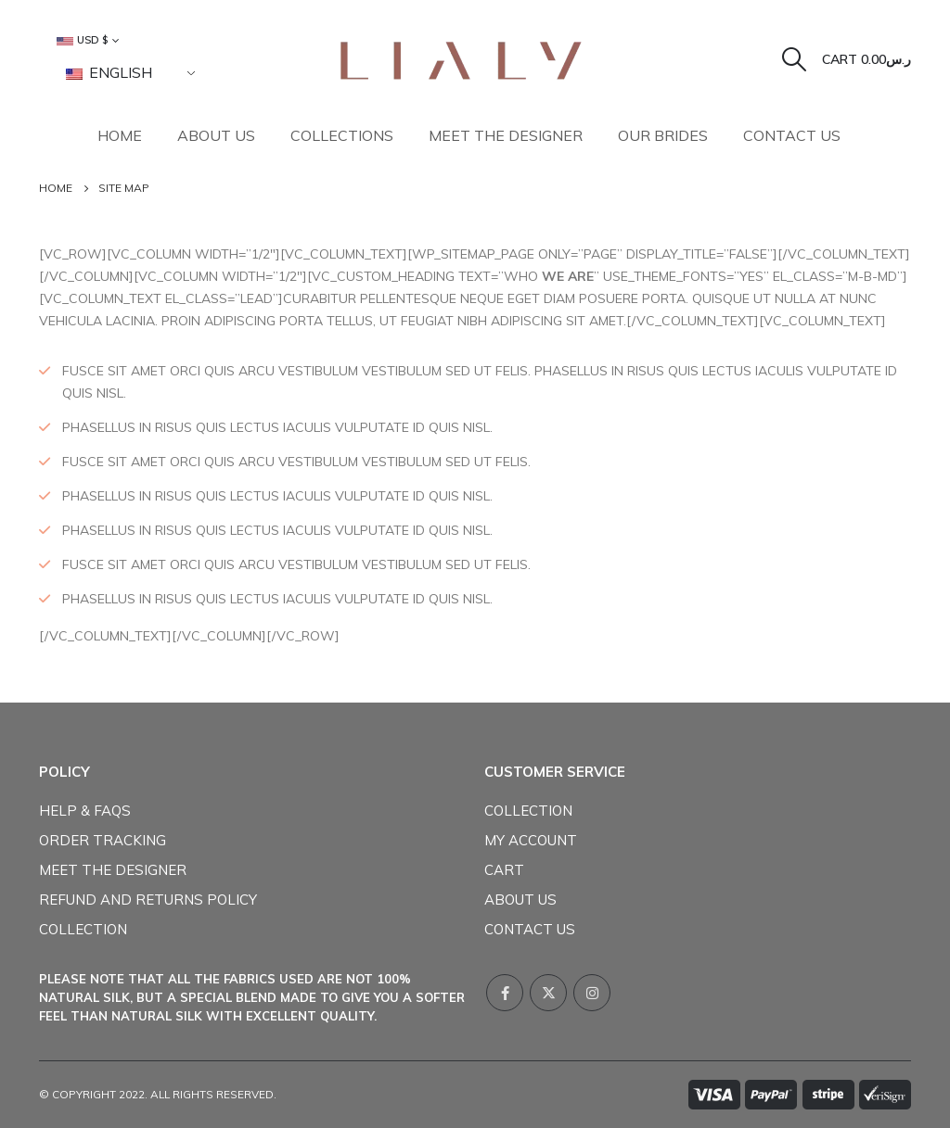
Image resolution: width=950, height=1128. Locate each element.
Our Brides (663, 135)
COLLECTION (83, 929)
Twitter (548, 992)
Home (119, 135)
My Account (530, 840)
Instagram (591, 992)
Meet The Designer (506, 135)
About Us (216, 135)
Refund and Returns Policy (148, 899)
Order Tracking (102, 840)
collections (341, 135)
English (109, 72)
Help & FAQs (85, 810)
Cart (504, 870)
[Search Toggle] (794, 59)
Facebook (504, 992)
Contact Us (792, 135)
